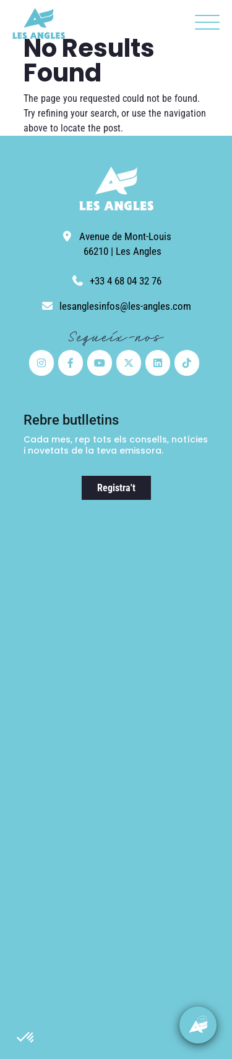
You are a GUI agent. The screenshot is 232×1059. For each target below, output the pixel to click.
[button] (26, 1038)
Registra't (116, 488)
